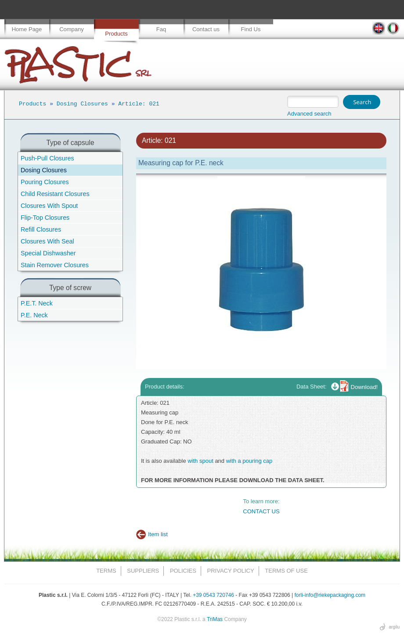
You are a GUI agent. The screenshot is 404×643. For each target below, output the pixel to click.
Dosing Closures (82, 104)
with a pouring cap (249, 461)
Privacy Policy (230, 570)
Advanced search (309, 113)
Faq (161, 29)
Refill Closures (41, 229)
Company (71, 29)
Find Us (251, 29)
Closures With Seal (47, 241)
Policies (183, 570)
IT (393, 28)
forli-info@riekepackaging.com (330, 595)
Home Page (27, 29)
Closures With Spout (49, 205)
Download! (364, 387)
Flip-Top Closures (45, 217)
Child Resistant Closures (55, 193)
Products (116, 33)
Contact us (206, 29)
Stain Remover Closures (55, 265)
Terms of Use (286, 570)
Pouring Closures (45, 181)
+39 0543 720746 (213, 595)
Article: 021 (138, 104)
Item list (158, 534)
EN (378, 28)
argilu (394, 627)
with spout (200, 461)
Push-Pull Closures (47, 158)
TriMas (215, 619)
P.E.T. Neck (37, 303)
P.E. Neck (34, 315)
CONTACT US (261, 511)
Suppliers (143, 570)
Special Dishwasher (48, 253)
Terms (106, 570)
